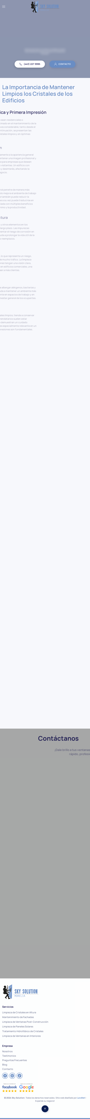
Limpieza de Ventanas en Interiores (21, 1036)
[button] (3, 6)
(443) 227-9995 (29, 64)
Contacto (7, 1069)
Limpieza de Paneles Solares (17, 1026)
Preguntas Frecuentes (14, 1060)
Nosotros (7, 1051)
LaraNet (81, 1097)
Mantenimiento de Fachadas (18, 1017)
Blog (4, 1064)
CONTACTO (62, 64)
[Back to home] (45, 6)
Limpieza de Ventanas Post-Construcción (25, 1021)
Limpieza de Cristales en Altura (19, 1012)
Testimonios (9, 1055)
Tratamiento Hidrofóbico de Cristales (22, 1031)
